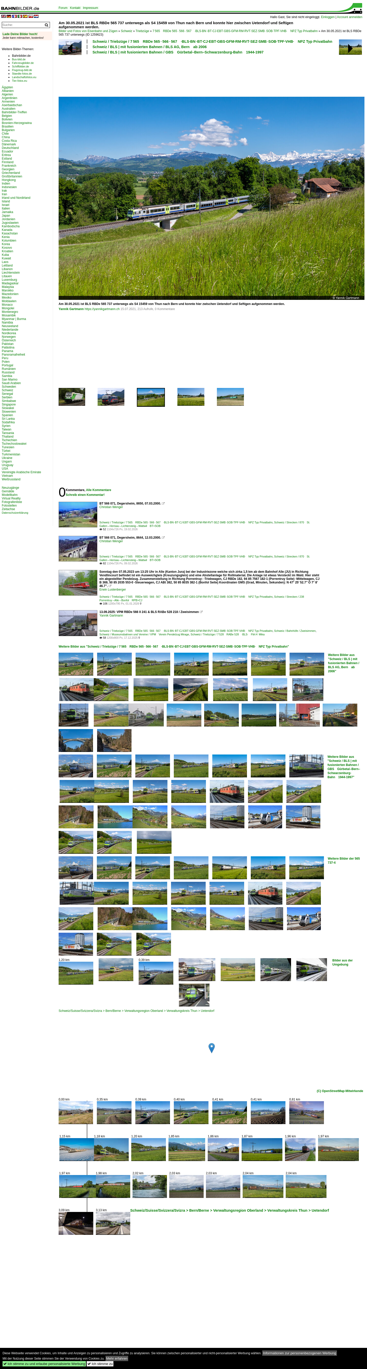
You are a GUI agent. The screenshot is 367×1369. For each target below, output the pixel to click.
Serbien (7, 397)
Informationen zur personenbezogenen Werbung (299, 1353)
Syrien (6, 426)
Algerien (7, 94)
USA (5, 468)
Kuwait (6, 258)
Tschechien (9, 440)
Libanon (7, 269)
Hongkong (9, 180)
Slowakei (8, 408)
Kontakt (75, 8)
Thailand (8, 436)
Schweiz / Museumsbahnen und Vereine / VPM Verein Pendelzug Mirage (144, 634)
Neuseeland (10, 326)
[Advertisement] (189, 74)
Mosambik (9, 315)
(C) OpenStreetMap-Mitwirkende (340, 1091)
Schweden (9, 386)
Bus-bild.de (18, 59)
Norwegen (9, 337)
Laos (5, 262)
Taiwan (6, 429)
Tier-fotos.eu (19, 80)
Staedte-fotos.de (22, 73)
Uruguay (7, 465)
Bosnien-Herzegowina (17, 123)
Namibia (7, 322)
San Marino (9, 379)
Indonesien (9, 187)
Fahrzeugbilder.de (23, 62)
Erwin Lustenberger (112, 589)
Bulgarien (8, 130)
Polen (6, 362)
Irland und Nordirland (16, 198)
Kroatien (7, 251)
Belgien (7, 116)
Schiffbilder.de (20, 66)
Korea (6, 244)
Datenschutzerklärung (15, 512)
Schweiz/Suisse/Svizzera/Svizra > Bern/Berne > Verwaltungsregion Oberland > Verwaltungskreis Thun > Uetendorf (136, 1011)
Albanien (8, 91)
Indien (6, 183)
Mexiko (6, 297)
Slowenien (9, 411)
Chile (5, 133)
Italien (6, 208)
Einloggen (328, 17)
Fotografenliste (12, 502)
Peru (5, 358)
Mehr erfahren (117, 1358)
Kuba (5, 255)
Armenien (8, 101)
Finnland (8, 162)
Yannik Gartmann (71, 309)
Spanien (7, 415)
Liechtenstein (11, 272)
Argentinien (9, 98)
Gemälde (8, 491)
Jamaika (7, 212)
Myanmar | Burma (14, 319)
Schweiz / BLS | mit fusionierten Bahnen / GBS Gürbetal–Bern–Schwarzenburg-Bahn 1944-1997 (178, 52)
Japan (6, 215)
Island (6, 201)
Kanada (7, 230)
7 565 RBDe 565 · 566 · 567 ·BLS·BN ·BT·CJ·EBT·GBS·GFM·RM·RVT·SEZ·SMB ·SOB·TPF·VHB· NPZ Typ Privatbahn (235, 31)
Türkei (6, 451)
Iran (4, 194)
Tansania (8, 433)
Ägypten (7, 87)
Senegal (7, 394)
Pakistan (8, 344)
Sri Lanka (8, 419)
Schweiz (126, 31)
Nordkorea (9, 333)
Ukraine (7, 458)
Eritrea (6, 155)
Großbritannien (12, 176)
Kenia (6, 237)
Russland (8, 372)
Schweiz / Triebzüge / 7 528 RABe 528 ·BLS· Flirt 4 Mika (228, 634)
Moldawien (9, 301)
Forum (63, 8)
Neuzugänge (10, 488)
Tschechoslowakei (14, 443)
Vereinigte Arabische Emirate (21, 472)
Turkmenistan (11, 454)
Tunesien (8, 447)
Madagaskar (10, 283)
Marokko (8, 290)
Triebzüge (142, 31)
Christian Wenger (111, 507)
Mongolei (8, 308)
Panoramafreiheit (13, 354)
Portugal (7, 365)
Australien (8, 108)
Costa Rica (9, 141)
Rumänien (9, 369)
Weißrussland (11, 479)
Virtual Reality (11, 498)
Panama (7, 351)
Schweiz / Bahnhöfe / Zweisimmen (295, 630)
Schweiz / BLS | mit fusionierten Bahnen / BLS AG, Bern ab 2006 (150, 47)
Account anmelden (349, 17)
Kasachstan (10, 233)
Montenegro (10, 312)
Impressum (90, 8)
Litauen (7, 276)
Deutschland (10, 148)
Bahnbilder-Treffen (14, 112)
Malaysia (8, 287)
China (6, 137)
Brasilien (8, 126)
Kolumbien (9, 240)
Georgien (8, 169)
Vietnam (7, 476)
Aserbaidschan (12, 105)
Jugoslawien (10, 223)
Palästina (8, 347)
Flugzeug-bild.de (22, 70)
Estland (7, 158)
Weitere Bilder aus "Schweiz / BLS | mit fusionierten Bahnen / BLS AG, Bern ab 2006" (343, 663)
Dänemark (9, 144)
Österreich (9, 340)
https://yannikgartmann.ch (102, 309)
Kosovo (7, 247)
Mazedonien (10, 294)
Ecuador (7, 151)
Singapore (9, 404)
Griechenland (11, 173)
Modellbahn (10, 495)
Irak (4, 190)
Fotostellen (9, 505)
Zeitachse (8, 509)
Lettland (7, 265)
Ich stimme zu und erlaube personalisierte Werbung (44, 1364)
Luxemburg (9, 280)
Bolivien (7, 119)
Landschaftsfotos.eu (24, 77)
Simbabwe (9, 401)
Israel (5, 205)
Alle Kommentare (98, 490)
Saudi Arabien (11, 383)
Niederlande (10, 329)
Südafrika (8, 422)
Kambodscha (11, 226)
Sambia (7, 376)
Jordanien (8, 219)
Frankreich (9, 165)
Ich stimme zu (100, 1364)
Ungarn (7, 461)
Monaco (7, 304)
